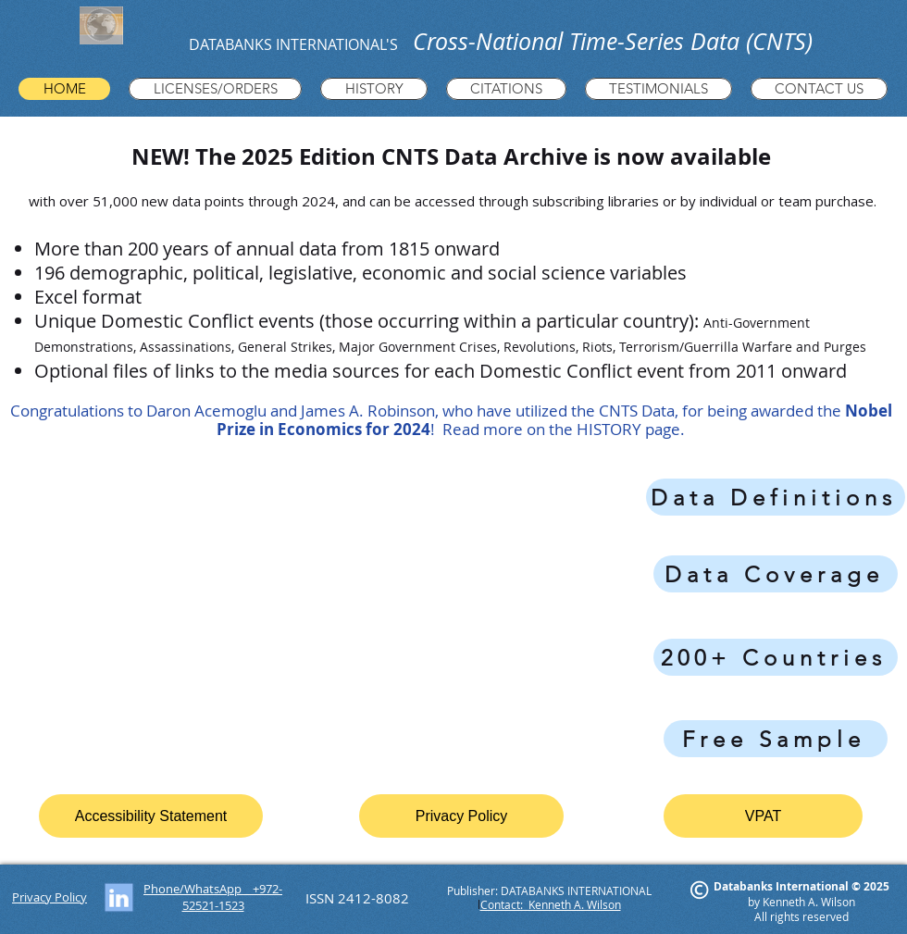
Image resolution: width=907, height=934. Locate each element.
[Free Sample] (776, 738)
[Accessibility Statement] (151, 816)
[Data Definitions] (775, 497)
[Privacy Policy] (461, 816)
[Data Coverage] (775, 573)
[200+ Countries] (775, 657)
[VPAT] (763, 816)
